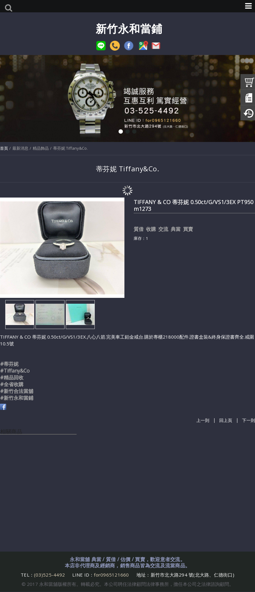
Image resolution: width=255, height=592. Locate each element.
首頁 (4, 148)
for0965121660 (111, 575)
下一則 (248, 420)
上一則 (202, 420)
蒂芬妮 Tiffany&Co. (70, 148)
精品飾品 (41, 148)
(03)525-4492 (50, 575)
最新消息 (20, 148)
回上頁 (225, 420)
